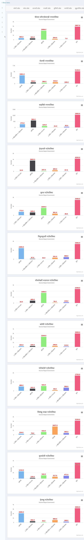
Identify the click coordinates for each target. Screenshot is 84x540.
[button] (6, 2)
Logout (4, 37)
